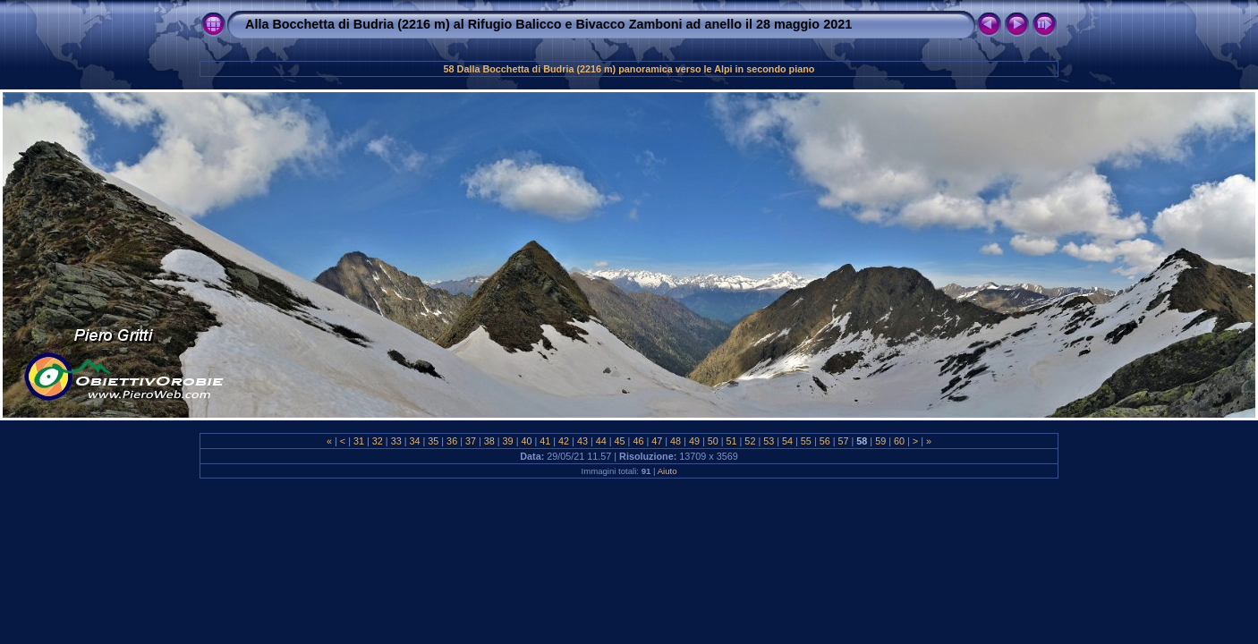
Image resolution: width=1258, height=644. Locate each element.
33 (396, 441)
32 (378, 441)
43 (582, 441)
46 (638, 441)
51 (732, 441)
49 (694, 441)
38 (489, 441)
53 (769, 441)
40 (526, 441)
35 (433, 441)
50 (713, 441)
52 (750, 441)
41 (545, 441)
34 (414, 441)
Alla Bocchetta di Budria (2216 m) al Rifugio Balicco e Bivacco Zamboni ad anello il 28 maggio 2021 (548, 24)
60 (899, 441)
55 (806, 441)
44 (601, 441)
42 (564, 441)
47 (657, 441)
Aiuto (667, 471)
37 (471, 441)
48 (675, 441)
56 (825, 441)
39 (508, 441)
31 (359, 441)
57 (844, 441)
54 (787, 441)
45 (620, 441)
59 (880, 441)
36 (452, 441)
